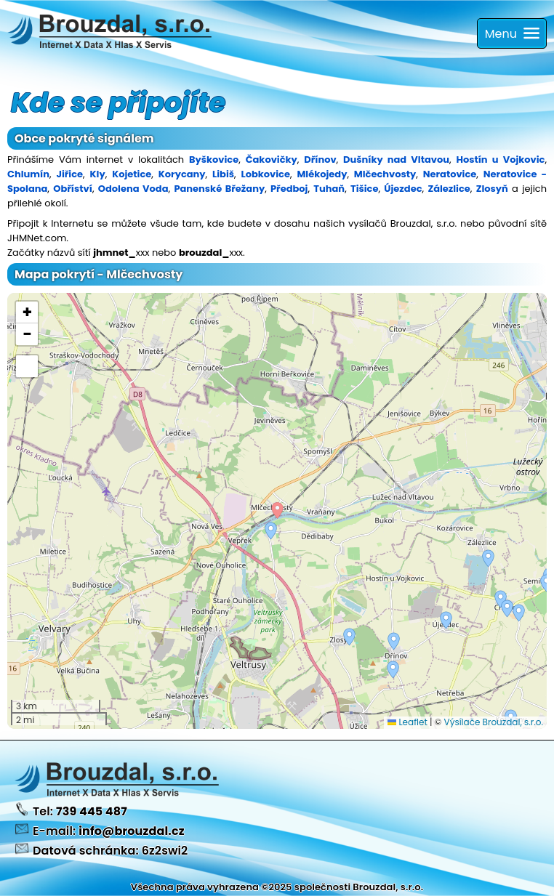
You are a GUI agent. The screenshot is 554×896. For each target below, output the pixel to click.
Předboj (289, 188)
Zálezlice (448, 188)
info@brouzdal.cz (132, 831)
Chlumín (28, 174)
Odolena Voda (133, 188)
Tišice (364, 188)
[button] (394, 641)
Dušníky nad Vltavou (396, 159)
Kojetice (131, 174)
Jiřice (69, 174)
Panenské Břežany (219, 188)
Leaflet (407, 722)
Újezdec (403, 188)
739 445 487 (91, 811)
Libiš (223, 174)
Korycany (182, 174)
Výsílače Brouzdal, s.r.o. (493, 722)
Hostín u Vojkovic (500, 159)
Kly (97, 174)
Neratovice (450, 174)
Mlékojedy (322, 174)
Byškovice (213, 159)
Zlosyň (492, 188)
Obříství (72, 188)
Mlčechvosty (385, 174)
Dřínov (320, 159)
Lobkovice (265, 174)
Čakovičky (271, 159)
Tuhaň (329, 188)
